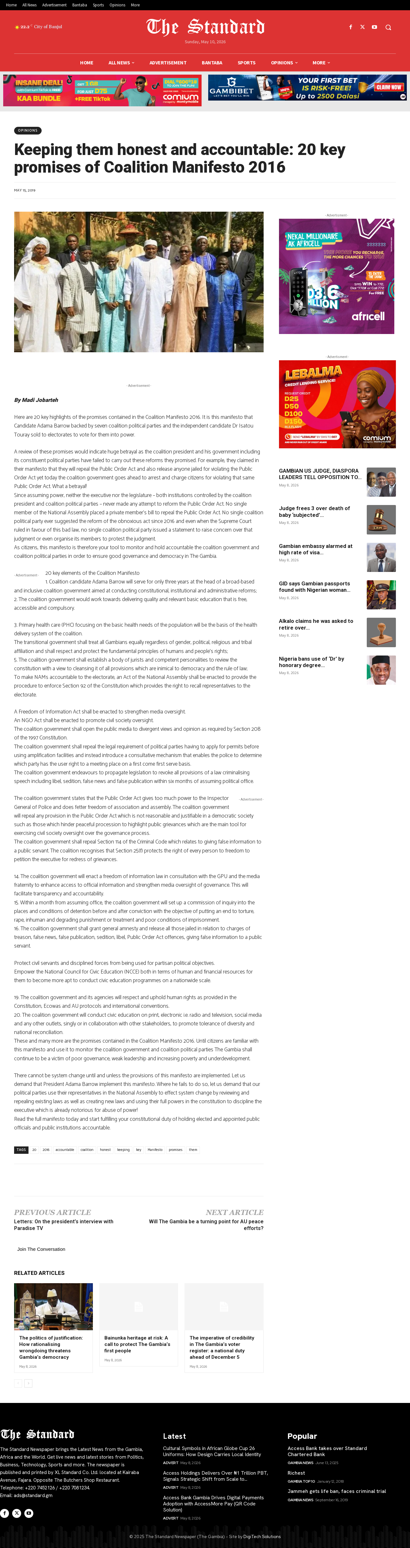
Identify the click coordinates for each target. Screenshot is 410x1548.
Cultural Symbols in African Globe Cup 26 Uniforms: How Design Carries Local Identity (212, 1450)
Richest (296, 1472)
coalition (87, 1150)
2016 (46, 1150)
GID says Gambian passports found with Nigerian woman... (314, 586)
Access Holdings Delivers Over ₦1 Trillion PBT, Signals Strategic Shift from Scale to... (215, 1475)
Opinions (28, 130)
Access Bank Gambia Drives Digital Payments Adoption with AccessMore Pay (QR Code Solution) (213, 1503)
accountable (65, 1150)
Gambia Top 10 (301, 1480)
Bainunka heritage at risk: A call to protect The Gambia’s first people (136, 1344)
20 (34, 1150)
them (193, 1150)
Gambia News (301, 1462)
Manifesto (155, 1150)
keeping (123, 1150)
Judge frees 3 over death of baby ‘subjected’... (314, 511)
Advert (170, 1462)
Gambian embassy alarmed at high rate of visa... (316, 549)
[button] (388, 27)
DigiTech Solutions (262, 1536)
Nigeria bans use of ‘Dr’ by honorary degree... (311, 662)
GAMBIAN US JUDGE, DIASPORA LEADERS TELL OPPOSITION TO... (320, 474)
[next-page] (28, 1383)
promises (176, 1150)
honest (105, 1150)
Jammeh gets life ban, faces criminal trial (337, 1490)
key (138, 1150)
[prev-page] (18, 1383)
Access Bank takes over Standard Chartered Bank (327, 1450)
